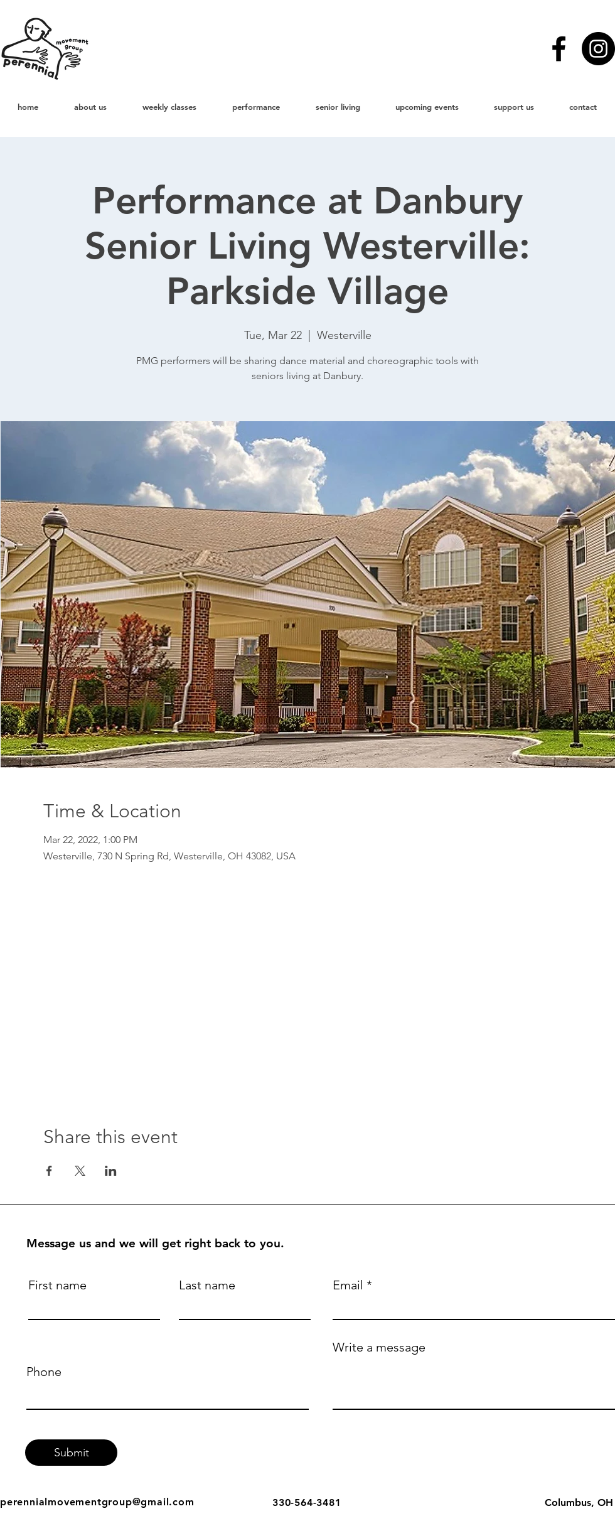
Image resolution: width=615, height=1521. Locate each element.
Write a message (379, 1347)
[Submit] (71, 1452)
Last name (207, 1285)
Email (348, 1285)
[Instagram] (598, 48)
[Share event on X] (80, 1171)
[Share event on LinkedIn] (111, 1171)
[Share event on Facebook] (49, 1171)
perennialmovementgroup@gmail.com (97, 1502)
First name (57, 1285)
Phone (44, 1371)
